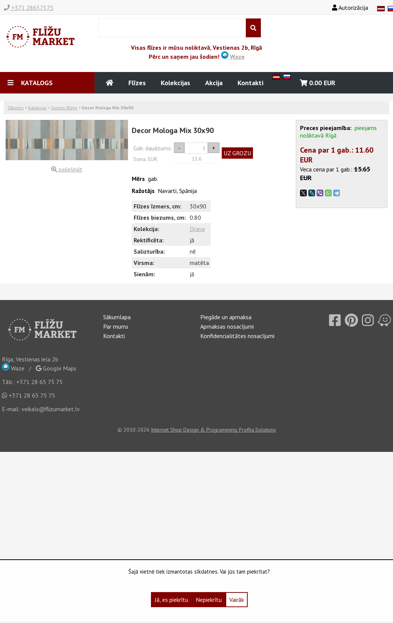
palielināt (66, 169)
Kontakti (251, 82)
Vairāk (236, 599)
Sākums (16, 107)
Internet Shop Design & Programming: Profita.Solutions (213, 429)
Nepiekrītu (209, 599)
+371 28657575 (28, 7)
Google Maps (56, 368)
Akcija (213, 82)
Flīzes (137, 82)
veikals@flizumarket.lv (50, 409)
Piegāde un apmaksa (225, 317)
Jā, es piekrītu (171, 599)
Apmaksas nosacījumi (227, 326)
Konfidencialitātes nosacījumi (237, 336)
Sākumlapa (117, 317)
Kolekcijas (175, 82)
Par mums (115, 326)
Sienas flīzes (64, 107)
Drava (197, 229)
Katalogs (37, 107)
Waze (233, 56)
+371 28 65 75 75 (39, 382)
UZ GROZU (237, 153)
